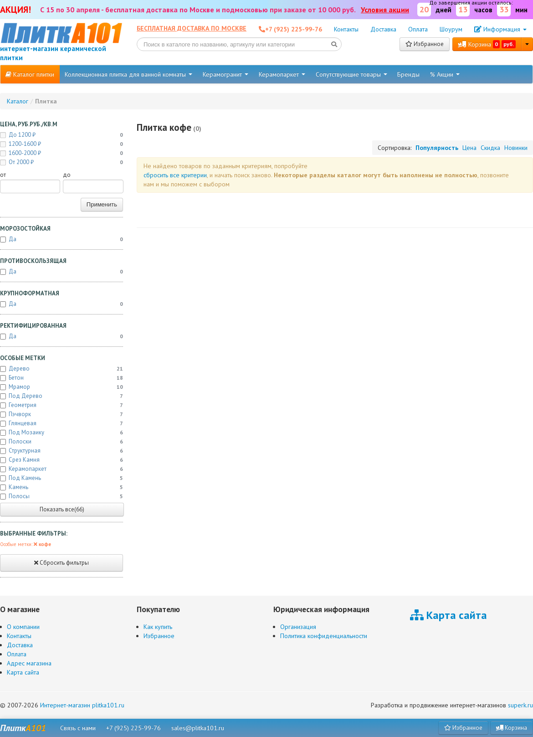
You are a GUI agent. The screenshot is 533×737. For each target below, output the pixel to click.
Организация (298, 627)
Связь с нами (78, 728)
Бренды (408, 74)
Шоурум (451, 29)
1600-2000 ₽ (61, 153)
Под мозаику (61, 432)
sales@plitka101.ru (197, 728)
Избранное (424, 44)
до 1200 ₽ (61, 134)
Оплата (418, 29)
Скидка (490, 148)
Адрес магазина (29, 663)
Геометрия (61, 405)
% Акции (445, 74)
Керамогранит (225, 74)
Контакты (346, 29)
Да (61, 239)
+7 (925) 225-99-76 (133, 728)
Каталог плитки (29, 74)
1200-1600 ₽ (61, 144)
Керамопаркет (282, 74)
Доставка (383, 29)
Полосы (61, 496)
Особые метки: (25, 544)
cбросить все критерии (175, 175)
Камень (61, 487)
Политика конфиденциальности (323, 636)
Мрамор (61, 387)
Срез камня (61, 459)
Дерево (61, 368)
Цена (469, 148)
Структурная (61, 450)
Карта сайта (23, 672)
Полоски (61, 441)
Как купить (158, 627)
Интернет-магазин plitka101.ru (82, 705)
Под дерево (61, 396)
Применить (102, 204)
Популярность (436, 148)
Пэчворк (61, 414)
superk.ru (520, 705)
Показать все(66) (62, 509)
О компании (23, 627)
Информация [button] (500, 29)
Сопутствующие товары (351, 74)
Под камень (61, 478)
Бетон (61, 377)
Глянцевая (61, 423)
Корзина (487, 44)
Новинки (516, 148)
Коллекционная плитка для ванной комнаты (128, 74)
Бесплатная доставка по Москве (191, 28)
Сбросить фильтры (61, 563)
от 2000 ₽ (61, 162)
